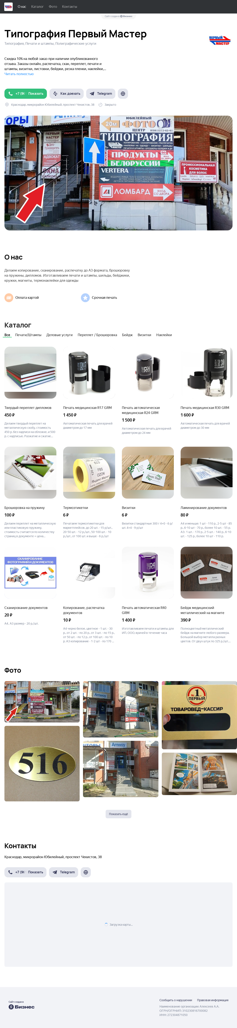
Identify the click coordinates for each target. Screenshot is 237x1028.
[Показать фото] (42, 702)
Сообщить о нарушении (175, 1000)
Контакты (69, 7)
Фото (53, 7)
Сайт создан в (118, 16)
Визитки (144, 335)
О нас (22, 7)
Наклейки (164, 335)
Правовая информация (212, 1000)
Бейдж (127, 335)
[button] (25, 94)
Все (7, 335)
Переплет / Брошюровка (97, 335)
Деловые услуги (59, 335)
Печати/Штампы (28, 335)
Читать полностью (19, 74)
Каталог (37, 7)
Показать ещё (118, 814)
